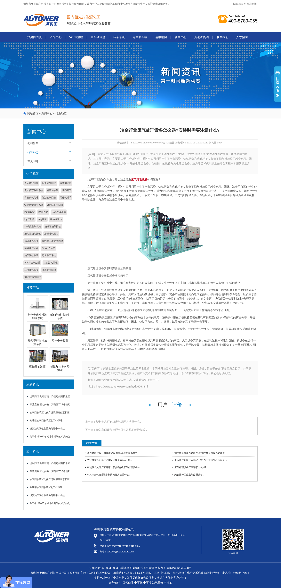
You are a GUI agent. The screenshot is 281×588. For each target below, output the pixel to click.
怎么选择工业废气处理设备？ (189, 474)
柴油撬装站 (56, 219)
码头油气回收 (49, 183)
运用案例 (161, 37)
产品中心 (55, 37)
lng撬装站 (29, 212)
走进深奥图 (201, 37)
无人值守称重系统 (33, 190)
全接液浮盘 (98, 37)
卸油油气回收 (49, 197)
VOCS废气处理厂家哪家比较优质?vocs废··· (109, 460)
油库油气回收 (49, 269)
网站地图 (251, 3)
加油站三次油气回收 (52, 241)
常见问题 (33, 161)
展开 (277, 86)
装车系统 (119, 37)
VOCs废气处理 (32, 262)
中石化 (138, 582)
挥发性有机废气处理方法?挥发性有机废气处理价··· (200, 453)
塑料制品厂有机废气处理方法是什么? (118, 421)
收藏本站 (238, 3)
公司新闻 (33, 143)
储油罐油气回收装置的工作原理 (46, 420)
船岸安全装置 (60, 340)
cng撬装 (42, 219)
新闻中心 (180, 37)
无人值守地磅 (31, 183)
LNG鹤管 (67, 190)
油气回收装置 (31, 255)
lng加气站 (43, 212)
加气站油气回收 (32, 233)
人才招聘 (242, 37)
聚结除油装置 (37, 366)
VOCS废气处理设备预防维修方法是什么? (108, 474)
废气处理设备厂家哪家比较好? (190, 467)
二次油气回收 (51, 262)
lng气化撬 (29, 219)
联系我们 (222, 37)
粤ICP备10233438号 (179, 567)
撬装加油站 (65, 183)
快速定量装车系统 (33, 204)
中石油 (147, 582)
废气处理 (128, 582)
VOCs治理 (76, 37)
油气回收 (125, 3)
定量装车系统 (49, 255)
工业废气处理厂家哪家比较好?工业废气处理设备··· (200, 460)
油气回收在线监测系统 (187, 572)
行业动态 (61, 113)
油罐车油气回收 (52, 226)
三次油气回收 (31, 269)
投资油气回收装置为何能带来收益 (47, 428)
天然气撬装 (65, 197)
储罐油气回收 (31, 241)
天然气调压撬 (59, 212)
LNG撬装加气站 (32, 226)
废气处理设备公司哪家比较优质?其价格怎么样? (112, 453)
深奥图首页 (34, 37)
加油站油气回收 (32, 277)
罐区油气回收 (31, 248)
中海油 (168, 582)
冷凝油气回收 (51, 233)
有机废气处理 (31, 197)
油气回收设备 (102, 572)
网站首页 (32, 113)
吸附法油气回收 (55, 204)
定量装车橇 (140, 37)
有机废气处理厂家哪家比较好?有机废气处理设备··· (113, 467)
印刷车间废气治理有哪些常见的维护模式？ (122, 429)
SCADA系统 (48, 248)
